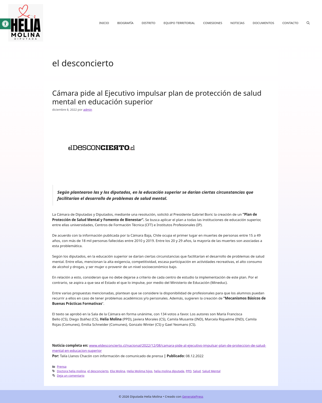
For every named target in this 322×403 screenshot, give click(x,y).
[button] (308, 23)
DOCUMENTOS (263, 23)
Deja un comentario (70, 376)
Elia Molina (117, 371)
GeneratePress (192, 396)
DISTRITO (148, 23)
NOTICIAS (237, 23)
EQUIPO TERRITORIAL (179, 23)
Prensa (62, 366)
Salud (197, 371)
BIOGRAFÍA (125, 23)
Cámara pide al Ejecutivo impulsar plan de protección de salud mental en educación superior (156, 97)
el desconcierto (97, 371)
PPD (188, 371)
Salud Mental (211, 371)
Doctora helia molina (71, 371)
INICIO (104, 23)
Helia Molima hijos (139, 371)
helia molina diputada (169, 371)
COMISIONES (212, 23)
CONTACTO (290, 23)
